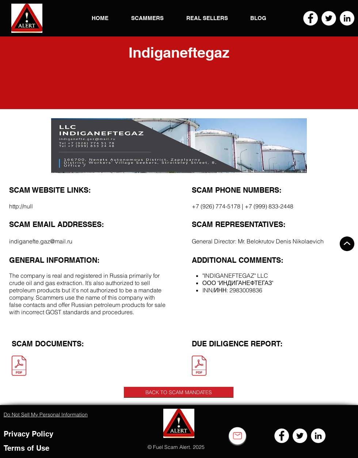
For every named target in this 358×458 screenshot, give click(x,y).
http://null (21, 206)
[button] (26, 18)
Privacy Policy (28, 434)
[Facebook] (310, 18)
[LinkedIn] (347, 18)
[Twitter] (328, 18)
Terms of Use (26, 448)
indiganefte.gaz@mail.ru (40, 241)
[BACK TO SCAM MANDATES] (178, 392)
